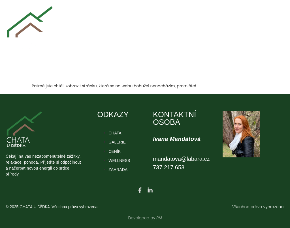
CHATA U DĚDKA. (35, 207)
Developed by (142, 215)
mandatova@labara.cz (181, 159)
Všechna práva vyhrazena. (258, 207)
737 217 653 (168, 167)
